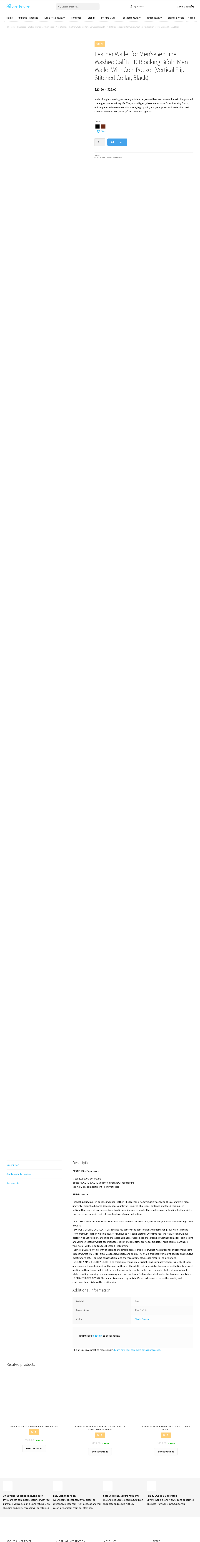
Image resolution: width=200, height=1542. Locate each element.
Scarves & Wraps (176, 17)
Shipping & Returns (65, 1506)
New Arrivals (117, 157)
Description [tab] (13, 1091)
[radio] (97, 126)
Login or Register (113, 1482)
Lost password (112, 1501)
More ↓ (191, 17)
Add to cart (117, 142)
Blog (57, 1500)
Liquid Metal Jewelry (54, 17)
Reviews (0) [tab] (13, 1109)
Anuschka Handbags (28, 17)
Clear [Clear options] (103, 131)
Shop (58, 1482)
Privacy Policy (62, 1512)
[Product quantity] (100, 142)
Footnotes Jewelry (131, 17)
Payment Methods (114, 1494)
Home (9, 17)
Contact (59, 1494)
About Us (60, 1488)
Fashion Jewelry (154, 17)
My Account (139, 6)
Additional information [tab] (19, 1100)
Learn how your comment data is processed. (137, 1276)
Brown (145, 1245)
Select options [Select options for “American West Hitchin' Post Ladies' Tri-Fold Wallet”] (166, 1377)
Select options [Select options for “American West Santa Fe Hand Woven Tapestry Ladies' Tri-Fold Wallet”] (100, 1377)
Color (98, 121)
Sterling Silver (108, 17)
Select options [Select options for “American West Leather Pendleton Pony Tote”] (34, 1374)
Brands (91, 17)
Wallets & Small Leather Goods (41, 27)
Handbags (76, 17)
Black (138, 1245)
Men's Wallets (61, 27)
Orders (107, 1489)
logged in (97, 1261)
